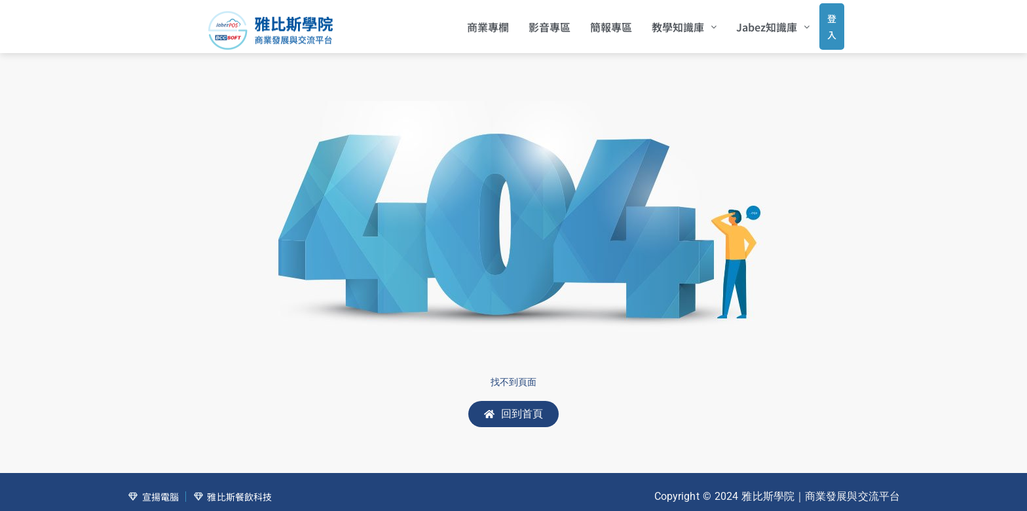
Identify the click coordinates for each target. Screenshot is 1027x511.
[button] (666, 23)
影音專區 (532, 23)
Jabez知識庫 (755, 23)
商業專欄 (470, 23)
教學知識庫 (666, 23)
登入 (819, 22)
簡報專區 (593, 23)
